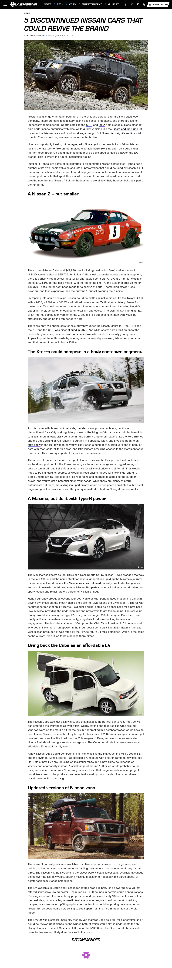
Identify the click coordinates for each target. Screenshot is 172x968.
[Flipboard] (137, 4)
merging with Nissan (80, 144)
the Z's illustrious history (110, 302)
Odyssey (64, 928)
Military (113, 4)
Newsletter (158, 4)
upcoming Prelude (39, 310)
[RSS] (144, 4)
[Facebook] (126, 4)
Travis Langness (36, 36)
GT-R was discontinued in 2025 (67, 330)
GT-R (89, 125)
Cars (72, 4)
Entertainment (92, 4)
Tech (60, 4)
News (47, 4)
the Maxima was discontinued (82, 583)
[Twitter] (131, 4)
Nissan (143, 108)
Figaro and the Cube (125, 129)
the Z (102, 125)
